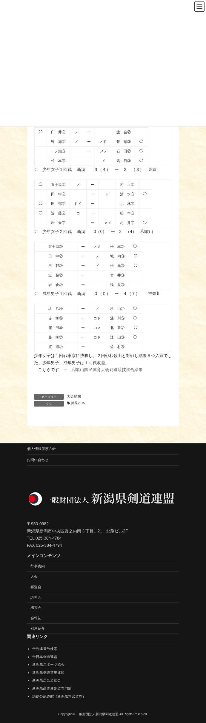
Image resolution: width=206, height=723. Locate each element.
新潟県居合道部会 (46, 680)
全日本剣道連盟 (44, 656)
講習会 (35, 597)
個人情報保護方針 (41, 449)
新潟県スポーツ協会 (48, 664)
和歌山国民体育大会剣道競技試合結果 (107, 369)
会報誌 (35, 618)
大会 (34, 576)
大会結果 (74, 396)
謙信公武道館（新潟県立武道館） (59, 696)
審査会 (35, 587)
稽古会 (35, 607)
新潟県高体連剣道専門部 (52, 688)
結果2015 (78, 403)
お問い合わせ (37, 460)
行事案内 (37, 566)
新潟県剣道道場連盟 (48, 672)
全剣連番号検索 (44, 649)
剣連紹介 (37, 628)
